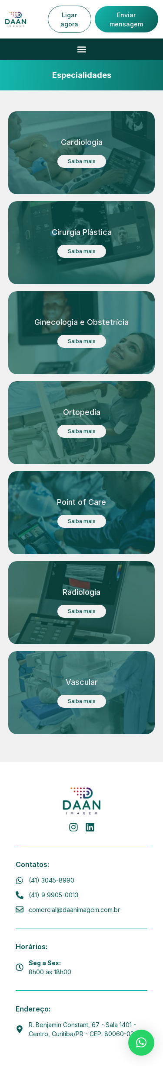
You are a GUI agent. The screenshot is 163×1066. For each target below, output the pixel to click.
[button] (81, 49)
